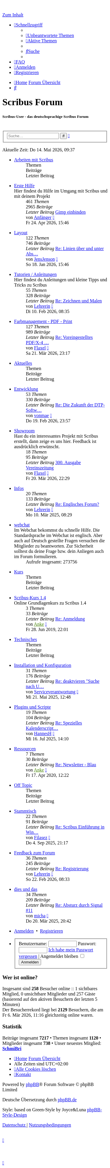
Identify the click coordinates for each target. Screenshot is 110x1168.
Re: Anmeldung (70, 618)
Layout (20, 232)
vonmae (41, 415)
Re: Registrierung (71, 868)
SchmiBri (11, 1048)
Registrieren (51, 930)
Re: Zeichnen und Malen (78, 300)
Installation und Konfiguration (42, 665)
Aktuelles (23, 363)
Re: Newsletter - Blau (75, 764)
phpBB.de (67, 1099)
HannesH (43, 733)
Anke (39, 624)
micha (39, 915)
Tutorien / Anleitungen (35, 274)
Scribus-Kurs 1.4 (30, 597)
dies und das (25, 889)
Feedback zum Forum (34, 852)
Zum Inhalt (12, 14)
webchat (22, 524)
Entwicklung (26, 388)
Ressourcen (25, 748)
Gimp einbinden (70, 212)
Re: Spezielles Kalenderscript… (54, 725)
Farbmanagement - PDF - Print (43, 321)
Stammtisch (25, 811)
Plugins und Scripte (32, 707)
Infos (19, 488)
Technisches (25, 639)
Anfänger (42, 217)
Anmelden (24, 930)
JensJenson (44, 259)
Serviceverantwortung (54, 691)
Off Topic (23, 785)
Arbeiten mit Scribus (33, 159)
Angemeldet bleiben (62, 956)
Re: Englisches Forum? (77, 504)
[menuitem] (50, 35)
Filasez (40, 837)
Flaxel (40, 347)
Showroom (24, 430)
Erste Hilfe (24, 185)
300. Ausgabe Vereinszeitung (53, 465)
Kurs (18, 571)
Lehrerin (42, 306)
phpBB (32, 1084)
